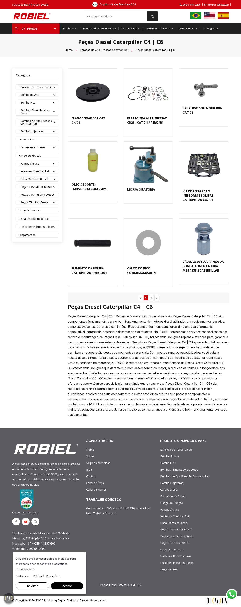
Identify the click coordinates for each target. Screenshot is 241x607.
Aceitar (67, 586)
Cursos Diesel (131, 28)
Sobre (90, 457)
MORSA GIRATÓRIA (141, 190)
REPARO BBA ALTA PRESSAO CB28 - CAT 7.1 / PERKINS (147, 120)
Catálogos (210, 28)
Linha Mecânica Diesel (174, 524)
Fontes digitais (169, 510)
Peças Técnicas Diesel (174, 544)
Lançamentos (168, 570)
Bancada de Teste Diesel (99, 28)
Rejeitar (32, 586)
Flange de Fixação (171, 504)
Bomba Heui (168, 464)
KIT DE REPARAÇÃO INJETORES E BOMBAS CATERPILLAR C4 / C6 (198, 196)
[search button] (155, 16)
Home (69, 50)
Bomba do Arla (169, 457)
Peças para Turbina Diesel (177, 537)
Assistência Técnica (159, 28)
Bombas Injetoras (171, 484)
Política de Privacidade (46, 576)
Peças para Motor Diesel (176, 530)
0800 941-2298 (190, 5)
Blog (89, 470)
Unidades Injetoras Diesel (176, 564)
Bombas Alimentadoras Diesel (179, 470)
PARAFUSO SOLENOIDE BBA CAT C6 (202, 110)
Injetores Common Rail (174, 517)
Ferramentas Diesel (172, 497)
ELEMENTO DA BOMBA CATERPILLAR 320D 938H (89, 271)
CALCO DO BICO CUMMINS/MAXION (141, 271)
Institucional (188, 28)
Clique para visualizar (26, 502)
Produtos (70, 28)
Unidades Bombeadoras (175, 557)
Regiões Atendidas (98, 464)
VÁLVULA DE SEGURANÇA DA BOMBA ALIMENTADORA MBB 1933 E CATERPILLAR (203, 267)
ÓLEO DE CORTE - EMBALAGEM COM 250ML (90, 187)
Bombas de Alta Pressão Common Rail (104, 50)
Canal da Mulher (96, 490)
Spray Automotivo (171, 550)
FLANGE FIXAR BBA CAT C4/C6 (88, 120)
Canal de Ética (95, 484)
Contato (91, 477)
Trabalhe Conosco (104, 514)
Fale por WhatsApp (216, 5)
